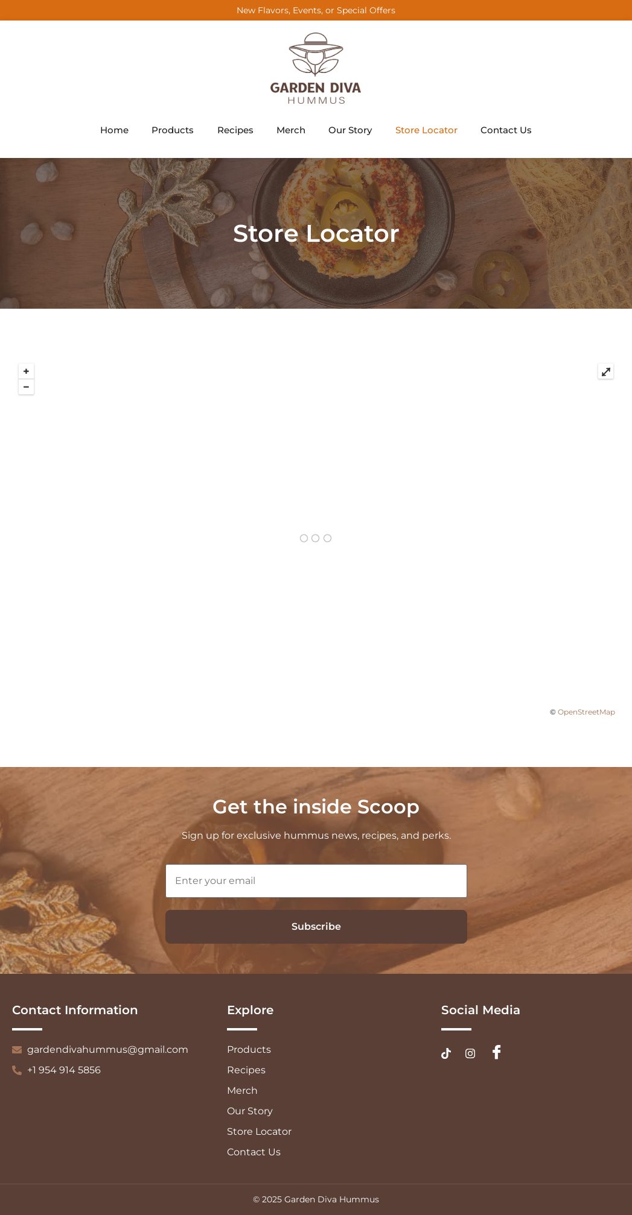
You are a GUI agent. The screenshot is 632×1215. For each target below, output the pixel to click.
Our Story (351, 130)
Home (111, 130)
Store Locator (428, 130)
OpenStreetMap (586, 711)
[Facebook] (497, 1053)
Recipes (234, 130)
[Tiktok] (446, 1053)
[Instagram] (470, 1053)
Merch (290, 130)
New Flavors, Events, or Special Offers (316, 10)
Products (171, 130)
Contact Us (509, 130)
